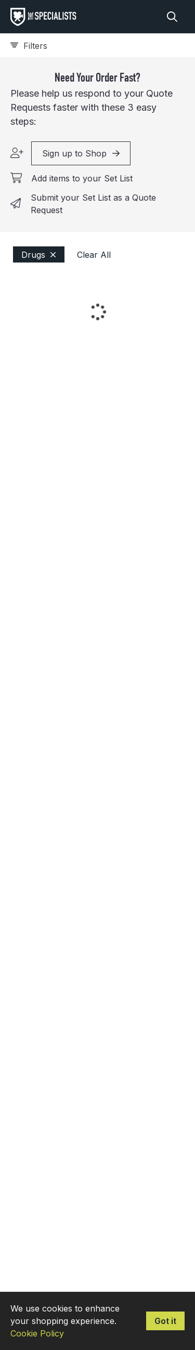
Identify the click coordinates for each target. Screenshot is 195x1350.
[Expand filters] (97, 45)
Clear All (94, 255)
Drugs (38, 255)
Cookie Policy (37, 1333)
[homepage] (46, 17)
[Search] (172, 17)
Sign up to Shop (81, 153)
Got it (165, 1321)
